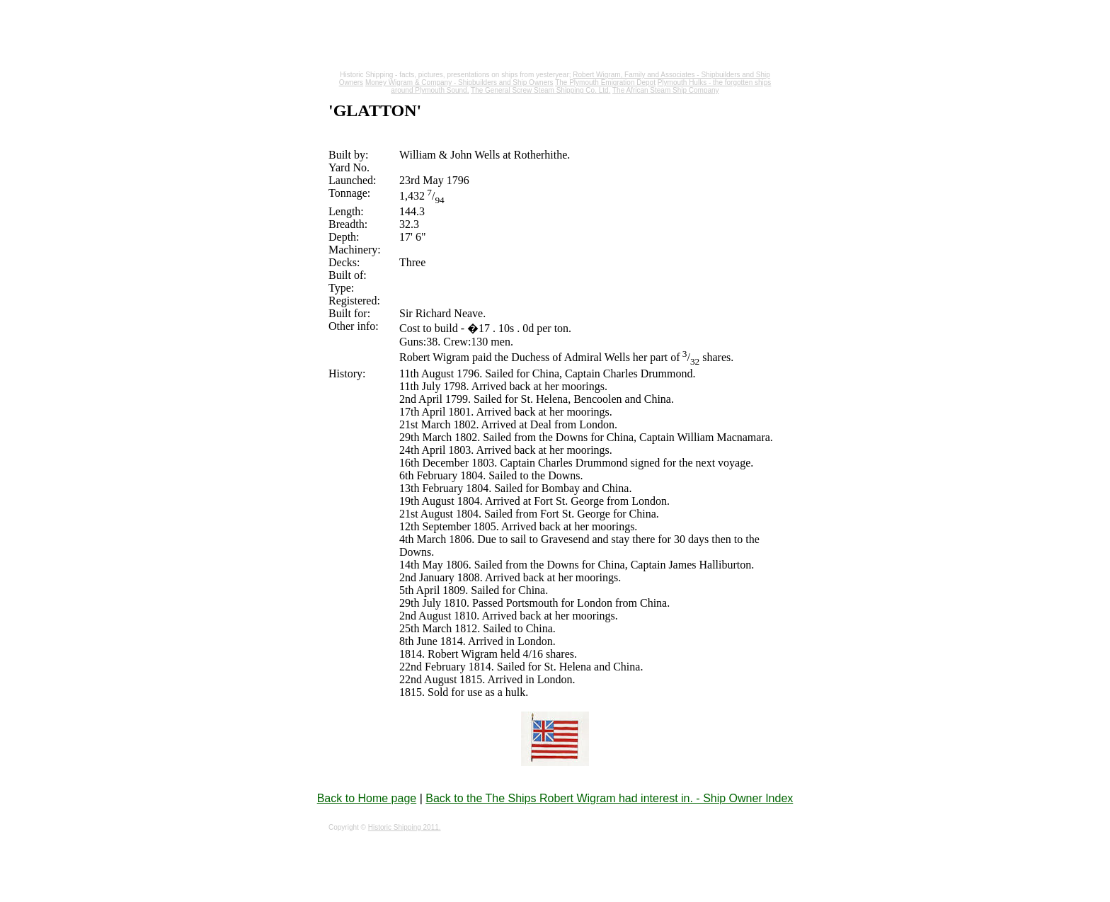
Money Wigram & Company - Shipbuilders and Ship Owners (459, 82)
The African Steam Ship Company (665, 90)
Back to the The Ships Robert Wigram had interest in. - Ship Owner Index (609, 798)
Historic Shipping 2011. (404, 827)
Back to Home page (367, 798)
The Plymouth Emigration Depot (605, 82)
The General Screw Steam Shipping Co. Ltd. (540, 90)
